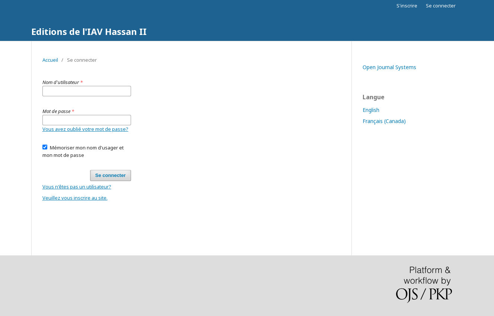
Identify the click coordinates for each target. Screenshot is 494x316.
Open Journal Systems (389, 67)
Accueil (50, 60)
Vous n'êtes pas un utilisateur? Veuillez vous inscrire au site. (76, 192)
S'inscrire (406, 5)
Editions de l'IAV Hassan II (89, 31)
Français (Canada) (384, 121)
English (371, 109)
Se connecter (441, 5)
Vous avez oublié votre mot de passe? (85, 129)
